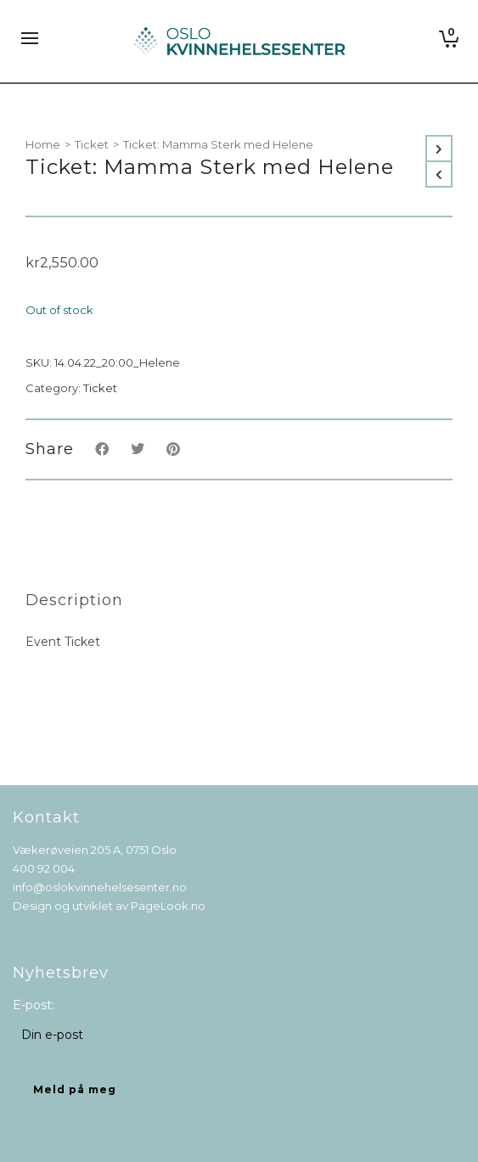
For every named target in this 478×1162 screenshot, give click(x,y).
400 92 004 (44, 868)
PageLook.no (168, 905)
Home (42, 144)
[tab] (74, 600)
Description (74, 600)
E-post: (33, 1005)
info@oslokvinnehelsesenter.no (100, 887)
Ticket (92, 144)
